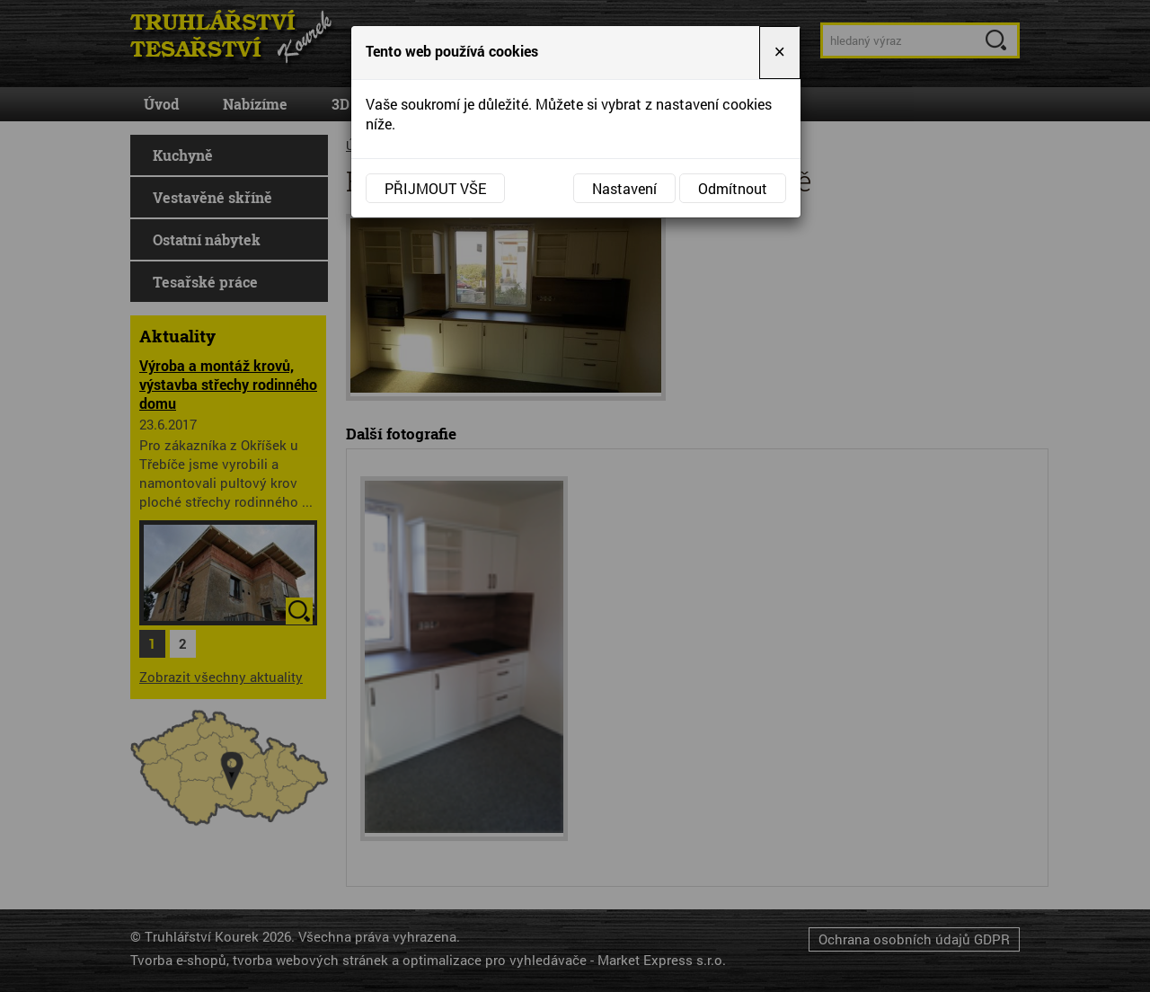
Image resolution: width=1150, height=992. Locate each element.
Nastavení (624, 188)
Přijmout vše (435, 188)
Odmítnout (732, 188)
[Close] (780, 52)
